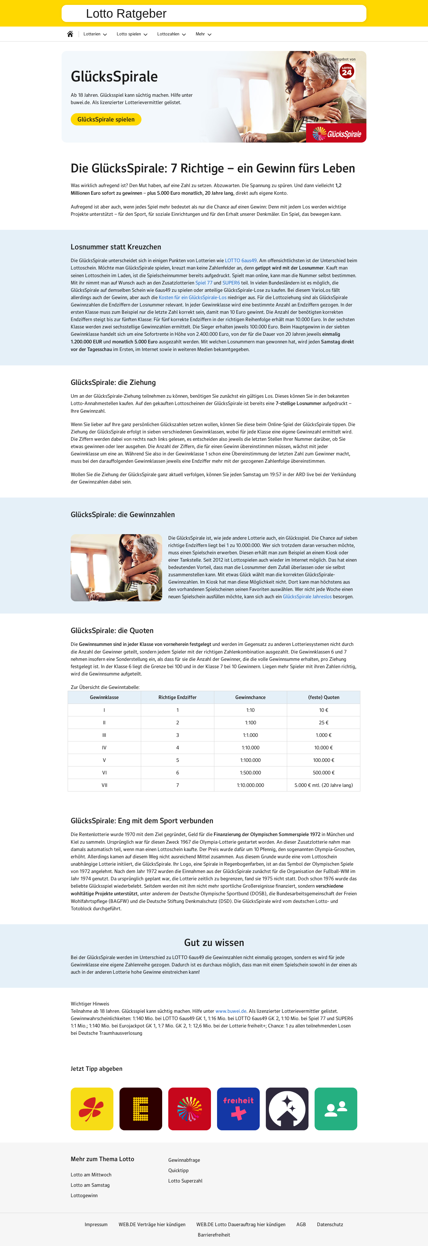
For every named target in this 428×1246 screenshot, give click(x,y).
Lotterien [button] (96, 34)
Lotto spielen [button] (133, 34)
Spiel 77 (203, 283)
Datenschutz (330, 1224)
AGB (301, 1224)
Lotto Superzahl (185, 1181)
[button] (106, 119)
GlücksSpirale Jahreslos (307, 596)
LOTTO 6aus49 (241, 260)
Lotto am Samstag (90, 1185)
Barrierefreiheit (214, 1235)
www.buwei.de (231, 1011)
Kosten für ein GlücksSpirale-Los (192, 297)
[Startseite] (70, 34)
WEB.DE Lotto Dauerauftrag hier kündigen (240, 1224)
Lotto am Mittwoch (91, 1175)
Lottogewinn (84, 1195)
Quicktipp (178, 1170)
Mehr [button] (204, 34)
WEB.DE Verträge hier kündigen (152, 1224)
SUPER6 (231, 283)
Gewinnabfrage (184, 1160)
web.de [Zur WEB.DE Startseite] (76, 13)
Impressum (96, 1224)
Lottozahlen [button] (172, 34)
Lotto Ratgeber (126, 13)
